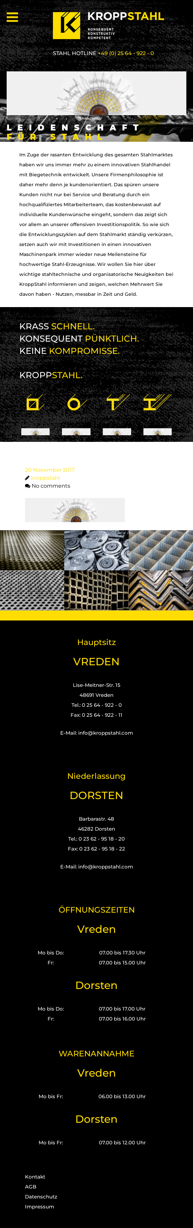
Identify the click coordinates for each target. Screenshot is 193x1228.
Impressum (39, 1206)
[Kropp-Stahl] (112, 25)
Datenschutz (41, 1196)
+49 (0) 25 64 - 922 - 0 (126, 53)
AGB (30, 1187)
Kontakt (35, 1177)
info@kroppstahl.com (105, 733)
